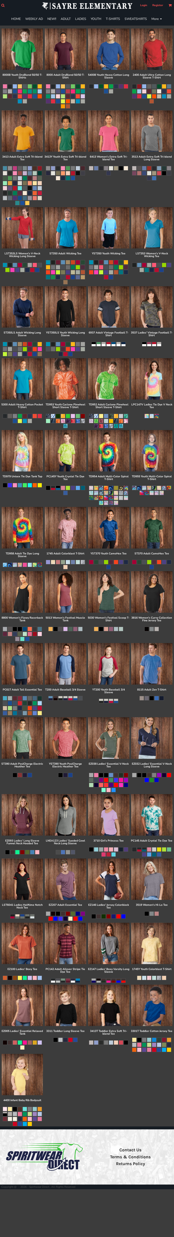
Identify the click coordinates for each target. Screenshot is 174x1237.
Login (143, 5)
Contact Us (130, 1149)
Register (157, 5)
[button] (3, 5)
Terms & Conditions (130, 1156)
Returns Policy (130, 1163)
